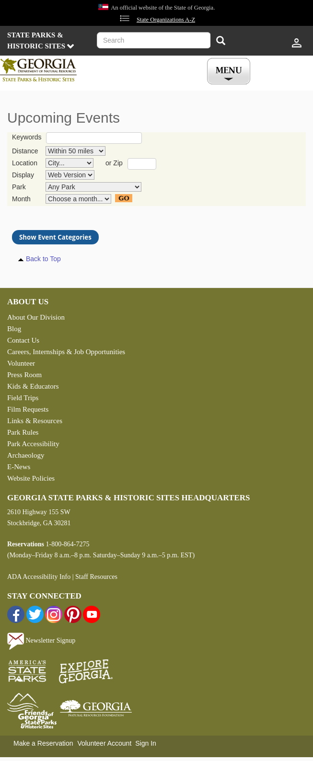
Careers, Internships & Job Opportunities (66, 352)
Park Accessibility (33, 444)
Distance (25, 151)
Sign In (145, 743)
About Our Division (36, 317)
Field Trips (22, 398)
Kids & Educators (32, 386)
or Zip (114, 163)
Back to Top (43, 259)
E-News (18, 467)
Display (23, 175)
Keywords (26, 137)
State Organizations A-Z (166, 19)
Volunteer (21, 363)
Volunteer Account (104, 743)
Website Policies (31, 478)
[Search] (220, 41)
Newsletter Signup (41, 640)
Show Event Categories (55, 237)
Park (19, 187)
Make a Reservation (43, 743)
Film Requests (27, 409)
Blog (14, 329)
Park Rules (22, 432)
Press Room (24, 375)
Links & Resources (34, 421)
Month (21, 199)
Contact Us (23, 340)
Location (24, 163)
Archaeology (25, 455)
